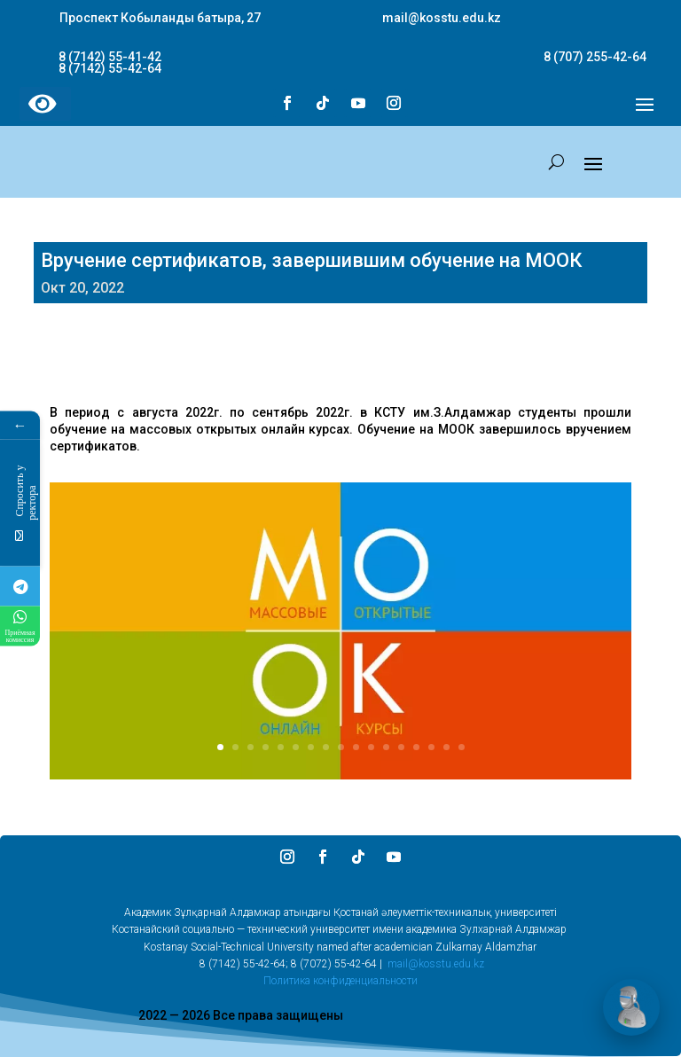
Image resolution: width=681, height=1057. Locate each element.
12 (386, 747)
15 (431, 747)
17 (461, 747)
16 (446, 747)
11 (371, 747)
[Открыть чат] (631, 1007)
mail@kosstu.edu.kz (435, 964)
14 (416, 747)
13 (401, 747)
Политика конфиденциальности (340, 981)
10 (356, 747)
